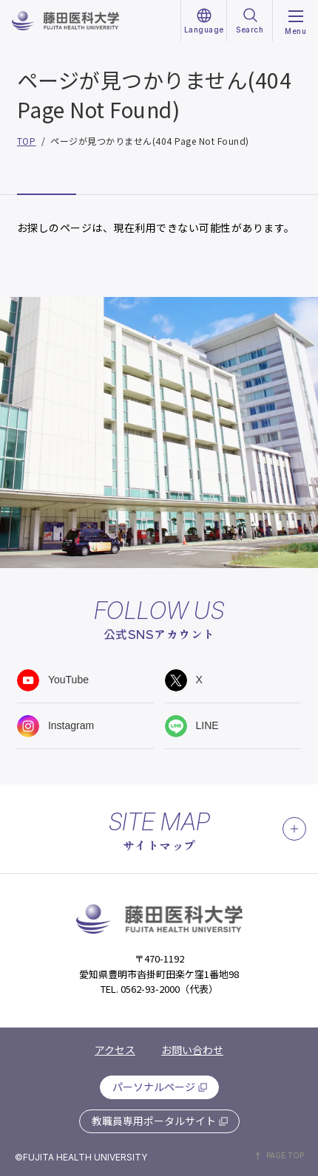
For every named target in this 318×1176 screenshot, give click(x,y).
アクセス (115, 1049)
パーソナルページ (153, 1086)
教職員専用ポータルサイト (154, 1120)
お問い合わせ (192, 1049)
